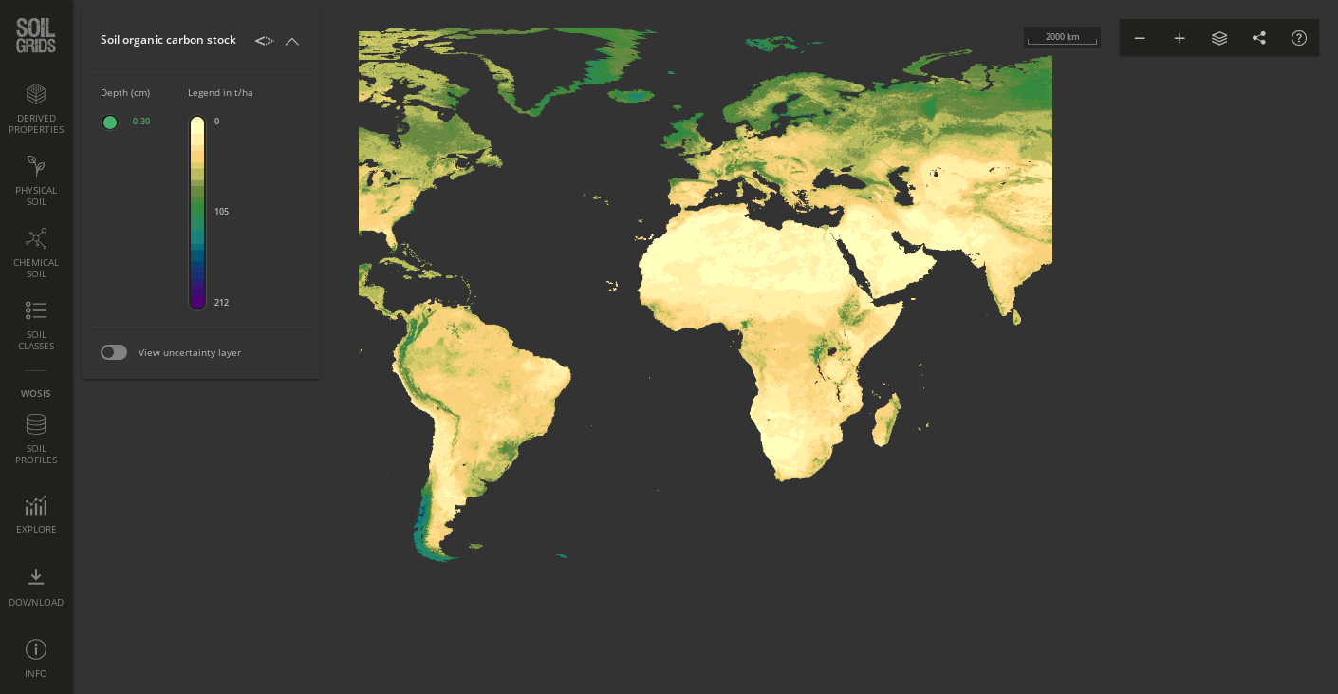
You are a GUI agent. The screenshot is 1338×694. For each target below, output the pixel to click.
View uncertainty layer (190, 352)
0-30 (141, 121)
